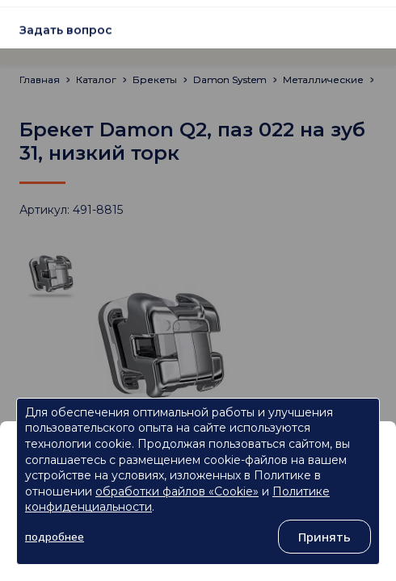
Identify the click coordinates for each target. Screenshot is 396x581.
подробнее (54, 536)
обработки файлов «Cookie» (177, 491)
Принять (324, 537)
